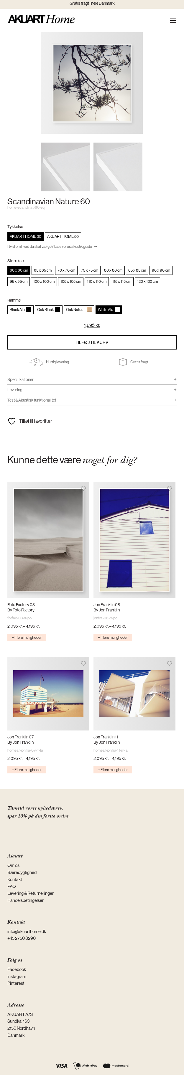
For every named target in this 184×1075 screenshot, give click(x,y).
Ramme (14, 300)
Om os (13, 865)
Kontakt (14, 879)
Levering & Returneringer (30, 893)
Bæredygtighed (22, 872)
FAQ (11, 886)
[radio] (25, 236)
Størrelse (15, 260)
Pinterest (15, 983)
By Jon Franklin (106, 610)
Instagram (16, 976)
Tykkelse (15, 226)
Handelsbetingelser (25, 900)
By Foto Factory (20, 610)
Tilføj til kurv (91, 342)
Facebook (16, 969)
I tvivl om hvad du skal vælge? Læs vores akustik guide (49, 246)
